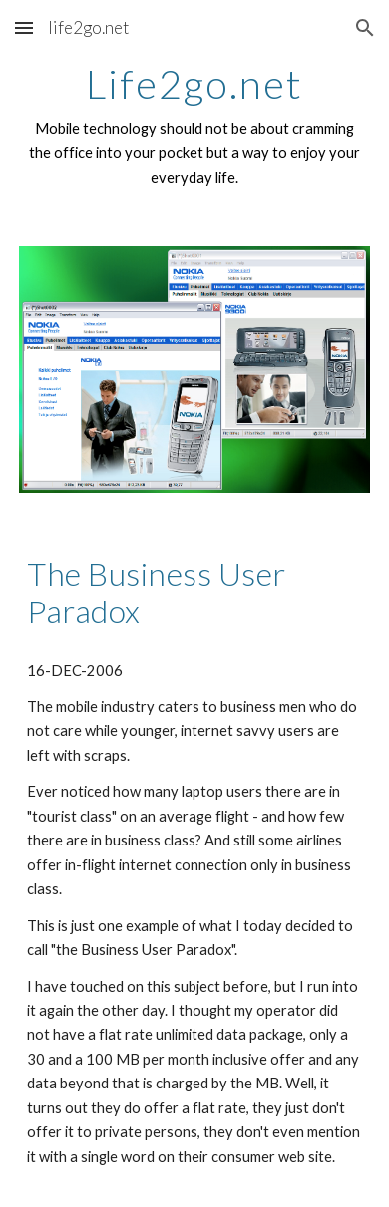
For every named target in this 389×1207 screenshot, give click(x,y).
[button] (24, 27)
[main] (194, 126)
